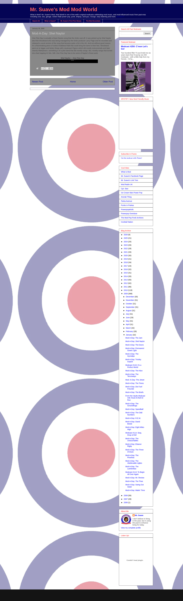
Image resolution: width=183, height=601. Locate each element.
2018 (126, 262)
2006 (126, 502)
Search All (36, 21)
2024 (126, 242)
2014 (126, 276)
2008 (126, 495)
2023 (126, 245)
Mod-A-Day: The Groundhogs (131, 405)
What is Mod (126, 172)
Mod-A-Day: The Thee (134, 481)
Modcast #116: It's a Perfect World (133, 366)
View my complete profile (131, 528)
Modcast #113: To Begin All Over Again (134, 473)
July (127, 314)
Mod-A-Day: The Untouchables (131, 440)
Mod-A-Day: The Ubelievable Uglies (133, 462)
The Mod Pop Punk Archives (132, 218)
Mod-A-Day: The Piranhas (131, 456)
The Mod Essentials (93, 21)
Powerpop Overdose (129, 214)
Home (73, 81)
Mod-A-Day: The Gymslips (131, 355)
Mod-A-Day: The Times (134, 383)
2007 (126, 499)
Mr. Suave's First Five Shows (70, 21)
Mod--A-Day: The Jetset (134, 380)
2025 (126, 238)
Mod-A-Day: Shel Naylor (48, 33)
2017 (126, 266)
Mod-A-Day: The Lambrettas (131, 467)
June (128, 318)
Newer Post (37, 81)
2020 (126, 255)
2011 (126, 287)
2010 (126, 290)
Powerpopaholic (127, 209)
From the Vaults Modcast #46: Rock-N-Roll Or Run (135, 398)
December (130, 297)
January (129, 335)
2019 (126, 259)
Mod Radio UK (127, 184)
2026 (126, 235)
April (128, 324)
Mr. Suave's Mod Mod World (63, 9)
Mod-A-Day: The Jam (133, 338)
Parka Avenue (126, 201)
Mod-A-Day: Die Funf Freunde (133, 388)
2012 (126, 283)
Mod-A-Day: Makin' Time (135, 490)
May (128, 321)
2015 (126, 273)
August (129, 311)
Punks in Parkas (127, 205)
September (130, 307)
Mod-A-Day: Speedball (134, 409)
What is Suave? (50, 21)
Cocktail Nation (127, 222)
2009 (126, 294)
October (129, 304)
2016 (126, 269)
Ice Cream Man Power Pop (131, 193)
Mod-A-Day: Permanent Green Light (134, 349)
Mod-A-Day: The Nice (133, 371)
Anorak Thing (126, 197)
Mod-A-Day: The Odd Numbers (133, 414)
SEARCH (120, 17)
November (130, 300)
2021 (126, 252)
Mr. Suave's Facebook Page (132, 176)
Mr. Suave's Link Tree (129, 180)
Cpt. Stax (124, 189)
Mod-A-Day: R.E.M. (133, 418)
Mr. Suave (139, 515)
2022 (126, 248)
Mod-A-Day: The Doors (134, 345)
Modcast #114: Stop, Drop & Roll (133, 434)
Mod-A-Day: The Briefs (134, 392)
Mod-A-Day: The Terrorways (131, 375)
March (128, 328)
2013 (126, 280)
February (129, 331)
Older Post (108, 81)
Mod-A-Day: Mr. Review (134, 478)
